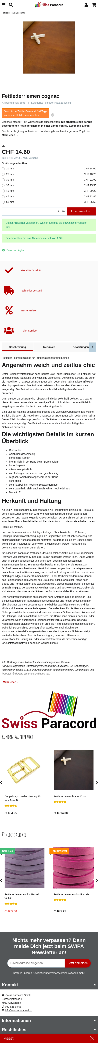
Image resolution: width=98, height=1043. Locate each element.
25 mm (51, 174)
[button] (86, 5)
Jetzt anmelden (78, 963)
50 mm (51, 202)
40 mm (51, 191)
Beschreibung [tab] (17, 347)
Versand (33, 157)
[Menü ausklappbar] (3, 5)
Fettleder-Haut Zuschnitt (57, 102)
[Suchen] (11, 5)
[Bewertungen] (11, 805)
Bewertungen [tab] (81, 347)
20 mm (51, 169)
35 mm (51, 185)
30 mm (51, 180)
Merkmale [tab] (49, 347)
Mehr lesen (10, 135)
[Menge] (31, 211)
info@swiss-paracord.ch (18, 1010)
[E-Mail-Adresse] (36, 963)
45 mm (51, 196)
